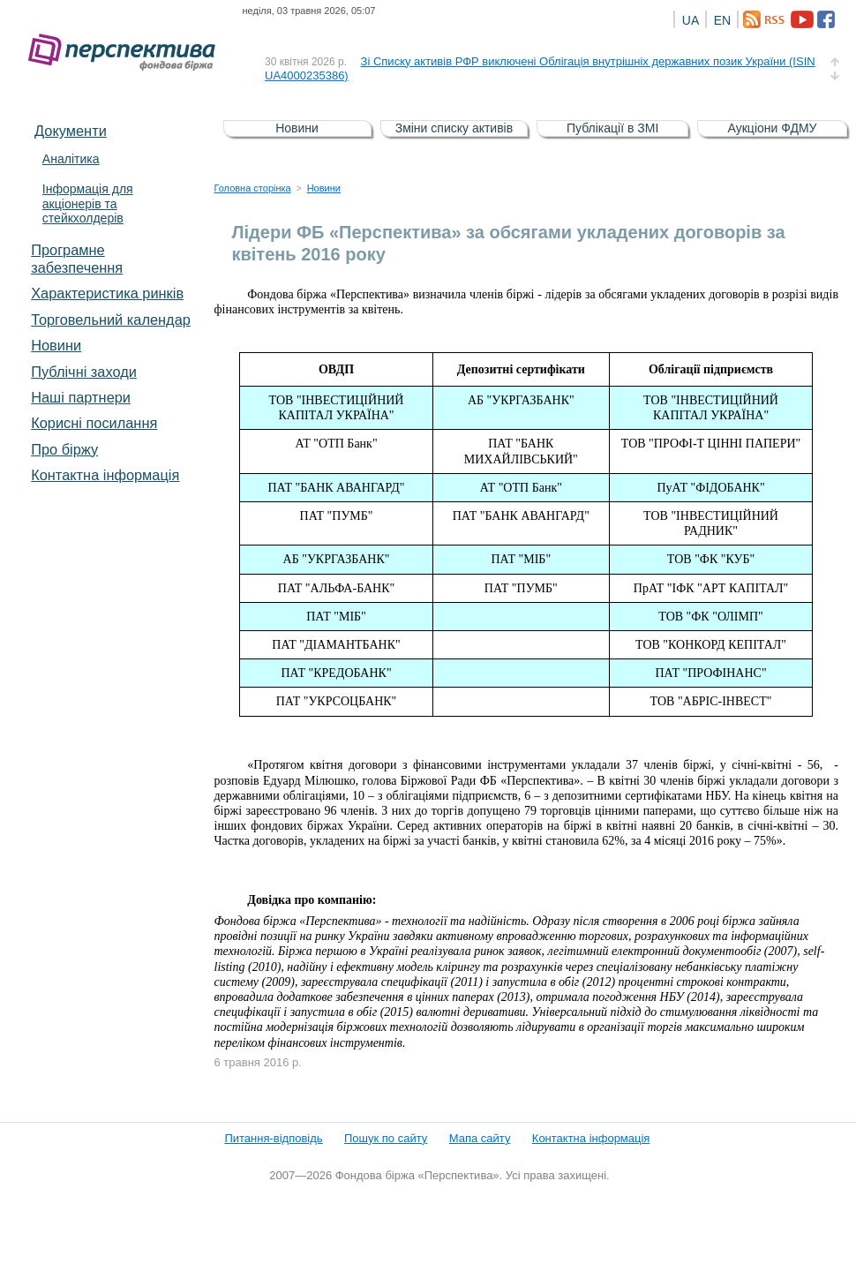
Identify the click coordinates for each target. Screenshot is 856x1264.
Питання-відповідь (273, 1138)
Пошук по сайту (385, 1138)
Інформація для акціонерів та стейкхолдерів (87, 204)
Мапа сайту (480, 1138)
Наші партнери (81, 397)
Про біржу (64, 449)
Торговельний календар (111, 319)
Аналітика (71, 159)
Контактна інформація (105, 475)
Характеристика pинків (107, 293)
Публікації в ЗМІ (612, 128)
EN (722, 20)
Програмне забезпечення (77, 258)
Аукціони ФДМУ (772, 128)
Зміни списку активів (454, 128)
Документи (70, 131)
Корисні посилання (94, 423)
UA (690, 20)
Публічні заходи (84, 372)
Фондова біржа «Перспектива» (127, 52)
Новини (56, 345)
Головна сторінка (252, 188)
